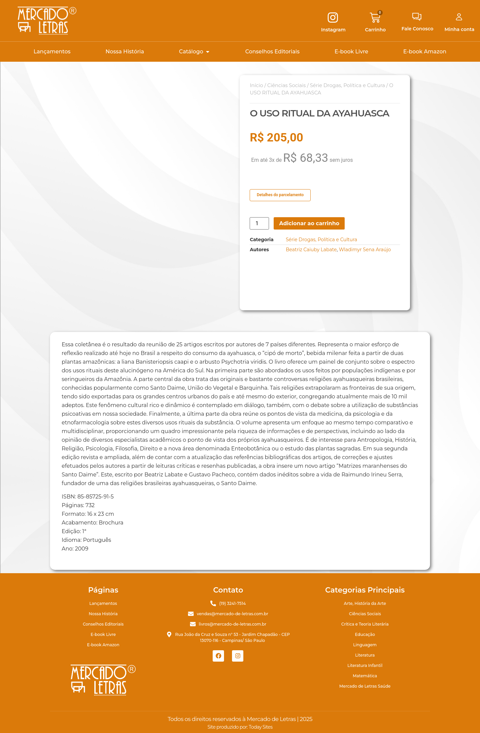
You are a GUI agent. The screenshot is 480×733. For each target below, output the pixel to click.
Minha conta (460, 29)
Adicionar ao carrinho (309, 223)
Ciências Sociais (286, 85)
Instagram (333, 30)
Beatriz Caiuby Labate (311, 250)
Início (256, 85)
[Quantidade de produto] (259, 223)
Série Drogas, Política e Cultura (347, 85)
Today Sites (260, 727)
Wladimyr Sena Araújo (365, 250)
